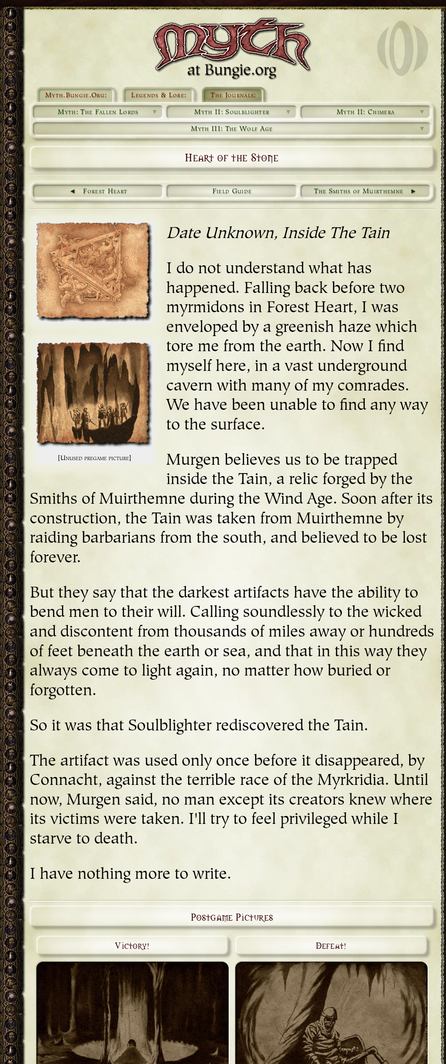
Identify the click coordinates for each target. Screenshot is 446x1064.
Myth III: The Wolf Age (308, 129)
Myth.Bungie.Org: (76, 95)
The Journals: (233, 95)
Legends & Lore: (158, 95)
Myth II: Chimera (381, 112)
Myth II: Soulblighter (243, 112)
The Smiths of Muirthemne (358, 191)
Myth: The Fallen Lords (108, 112)
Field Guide (232, 191)
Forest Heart (105, 191)
